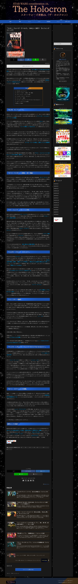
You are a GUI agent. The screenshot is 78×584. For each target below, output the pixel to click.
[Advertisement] (28, 458)
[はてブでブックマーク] (28, 59)
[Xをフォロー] (26, 480)
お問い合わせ (69, 580)
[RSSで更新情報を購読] (33, 480)
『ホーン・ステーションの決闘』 (22, 101)
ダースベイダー (46, 447)
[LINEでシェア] (35, 59)
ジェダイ (31, 447)
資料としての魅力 (19, 103)
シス (35, 447)
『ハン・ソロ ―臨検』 (21, 98)
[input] (63, 44)
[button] (42, 59)
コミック (27, 447)
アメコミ (23, 447)
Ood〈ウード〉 (63, 59)
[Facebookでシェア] (21, 59)
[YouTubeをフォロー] (28, 480)
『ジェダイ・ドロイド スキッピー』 (23, 96)
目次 (27, 88)
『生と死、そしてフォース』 (21, 91)
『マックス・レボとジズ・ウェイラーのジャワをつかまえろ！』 (28, 99)
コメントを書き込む (28, 569)
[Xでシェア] (13, 59)
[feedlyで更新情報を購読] (31, 480)
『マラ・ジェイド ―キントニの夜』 (23, 94)
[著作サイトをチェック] (23, 480)
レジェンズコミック (10, 447)
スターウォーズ (40, 447)
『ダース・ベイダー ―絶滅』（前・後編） (24, 92)
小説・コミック (17, 447)
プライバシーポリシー (62, 580)
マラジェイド (9, 449)
